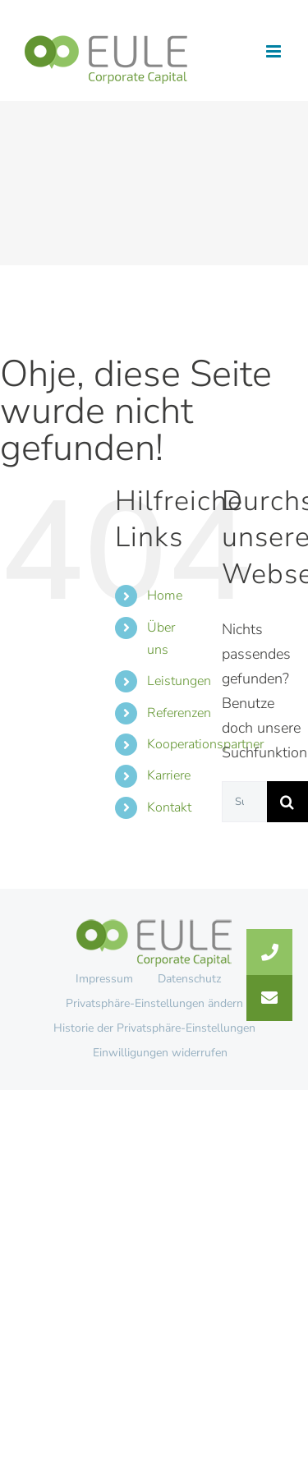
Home (164, 595)
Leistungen (179, 681)
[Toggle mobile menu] (274, 51)
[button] (269, 998)
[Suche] (287, 801)
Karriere (169, 775)
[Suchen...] (244, 801)
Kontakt (169, 807)
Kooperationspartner (205, 744)
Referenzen (179, 713)
